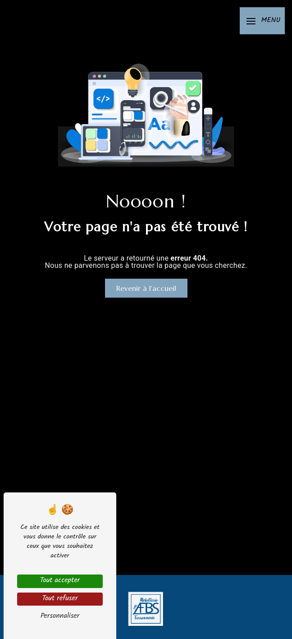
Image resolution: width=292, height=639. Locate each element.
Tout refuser (60, 599)
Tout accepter (60, 581)
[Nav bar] (262, 20)
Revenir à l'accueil (146, 288)
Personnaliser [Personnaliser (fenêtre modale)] (60, 616)
